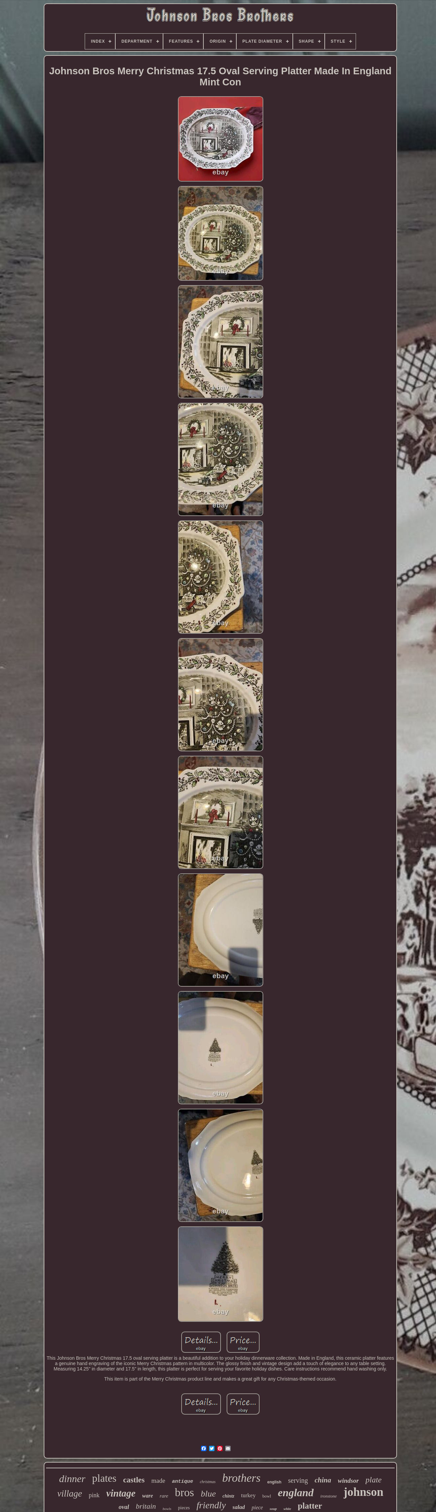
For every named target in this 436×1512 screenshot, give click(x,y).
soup (273, 1509)
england (296, 1492)
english (274, 1482)
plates (104, 1478)
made (158, 1480)
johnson (364, 1492)
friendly (211, 1505)
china (323, 1480)
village (69, 1493)
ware (147, 1496)
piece (257, 1507)
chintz (228, 1496)
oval (124, 1507)
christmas (207, 1481)
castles (134, 1480)
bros (184, 1492)
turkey (248, 1495)
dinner (72, 1478)
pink (94, 1495)
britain (146, 1506)
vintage (120, 1493)
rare (164, 1496)
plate (373, 1479)
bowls (167, 1509)
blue (208, 1494)
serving (298, 1480)
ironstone (328, 1496)
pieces (184, 1507)
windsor (348, 1480)
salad (239, 1507)
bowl (266, 1496)
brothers (241, 1478)
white (287, 1509)
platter (310, 1505)
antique (182, 1481)
